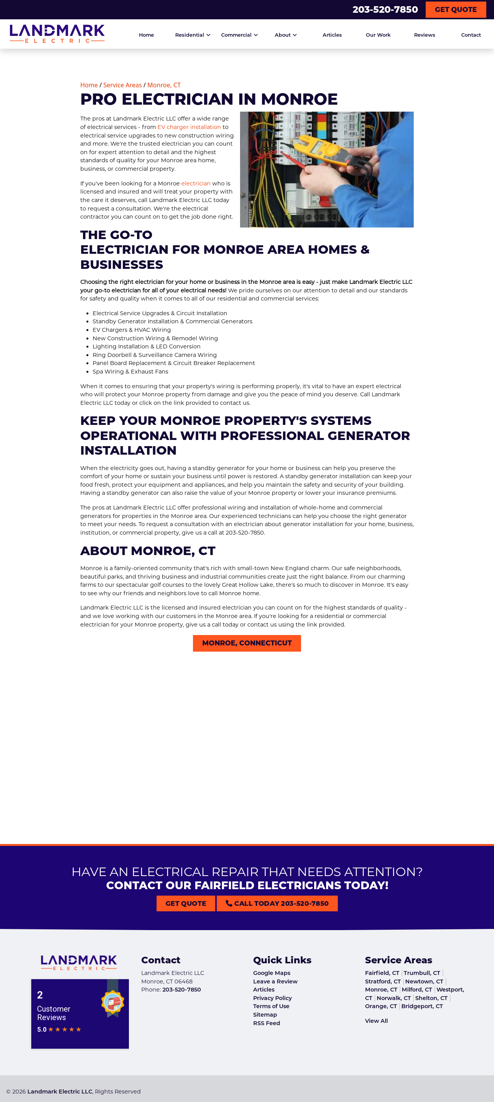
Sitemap (265, 1014)
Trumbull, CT (422, 973)
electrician (196, 183)
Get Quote (456, 9)
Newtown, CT (424, 981)
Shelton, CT (431, 998)
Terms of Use (271, 1006)
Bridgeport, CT (422, 1006)
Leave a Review (275, 981)
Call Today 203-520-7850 (260, 903)
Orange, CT (381, 1006)
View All (376, 1020)
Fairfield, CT (382, 973)
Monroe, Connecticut (247, 643)
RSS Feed (266, 1023)
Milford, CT (417, 989)
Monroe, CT (162, 85)
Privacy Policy (272, 998)
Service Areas (122, 85)
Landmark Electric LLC (59, 1091)
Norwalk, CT (394, 998)
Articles (263, 989)
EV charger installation (189, 127)
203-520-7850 (385, 9)
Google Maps (271, 973)
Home (89, 85)
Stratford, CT (383, 981)
